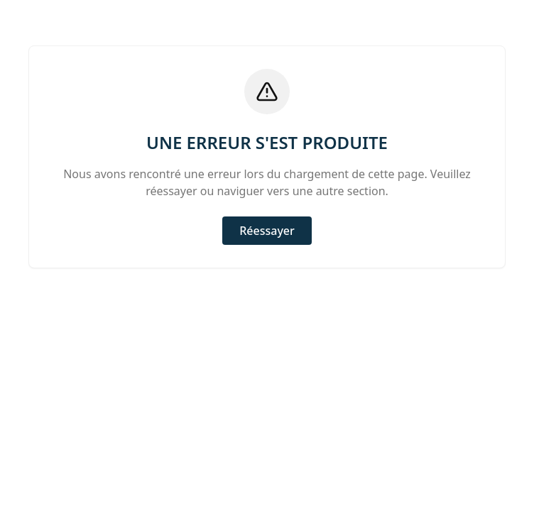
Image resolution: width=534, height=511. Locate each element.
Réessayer (267, 230)
